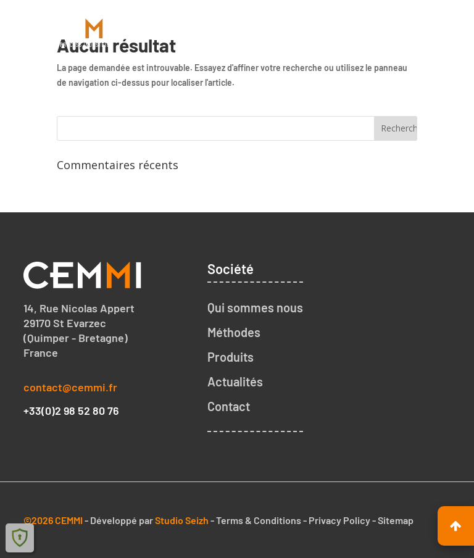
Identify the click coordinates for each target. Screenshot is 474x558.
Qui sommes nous (255, 307)
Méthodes (233, 332)
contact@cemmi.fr (70, 387)
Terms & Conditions (258, 520)
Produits (230, 356)
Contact (228, 406)
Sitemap (396, 520)
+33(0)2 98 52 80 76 (71, 410)
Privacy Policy (339, 520)
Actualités (235, 381)
